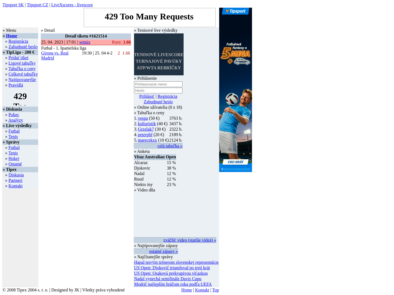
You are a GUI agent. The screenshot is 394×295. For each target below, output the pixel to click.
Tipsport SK (13, 4)
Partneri (15, 180)
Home (11, 35)
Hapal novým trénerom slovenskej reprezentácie (176, 262)
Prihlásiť (147, 96)
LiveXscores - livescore (72, 4)
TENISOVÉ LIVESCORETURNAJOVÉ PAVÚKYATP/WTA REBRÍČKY (159, 61)
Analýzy (15, 120)
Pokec (13, 114)
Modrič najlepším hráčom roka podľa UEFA (173, 284)
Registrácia (18, 41)
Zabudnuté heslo (22, 46)
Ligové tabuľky (22, 63)
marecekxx (147, 140)
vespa (143, 118)
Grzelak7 (146, 129)
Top (215, 290)
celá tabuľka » (170, 146)
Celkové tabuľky (23, 74)
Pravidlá (15, 85)
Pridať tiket (18, 57)
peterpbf (145, 134)
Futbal (14, 131)
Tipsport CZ (37, 4)
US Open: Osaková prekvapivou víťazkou (171, 273)
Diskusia (16, 175)
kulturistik (147, 123)
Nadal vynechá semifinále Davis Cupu (167, 278)
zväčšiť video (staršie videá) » (189, 240)
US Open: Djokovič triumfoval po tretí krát (172, 267)
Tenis (13, 136)
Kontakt (15, 186)
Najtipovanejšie (22, 79)
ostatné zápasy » (163, 251)
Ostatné (15, 164)
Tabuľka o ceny (22, 68)
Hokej (13, 158)
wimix (84, 42)
